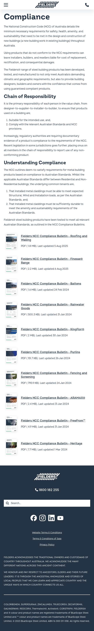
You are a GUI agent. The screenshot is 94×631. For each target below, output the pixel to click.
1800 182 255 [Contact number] (47, 490)
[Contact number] (87, 4)
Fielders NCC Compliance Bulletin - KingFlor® (52, 329)
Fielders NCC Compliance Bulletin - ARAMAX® (53, 398)
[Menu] (6, 5)
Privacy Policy (47, 544)
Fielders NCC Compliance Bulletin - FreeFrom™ (53, 421)
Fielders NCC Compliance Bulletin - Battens (51, 284)
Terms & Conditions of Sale (47, 538)
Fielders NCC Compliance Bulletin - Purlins (50, 352)
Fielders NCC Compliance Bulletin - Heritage (51, 443)
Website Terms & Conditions (47, 532)
